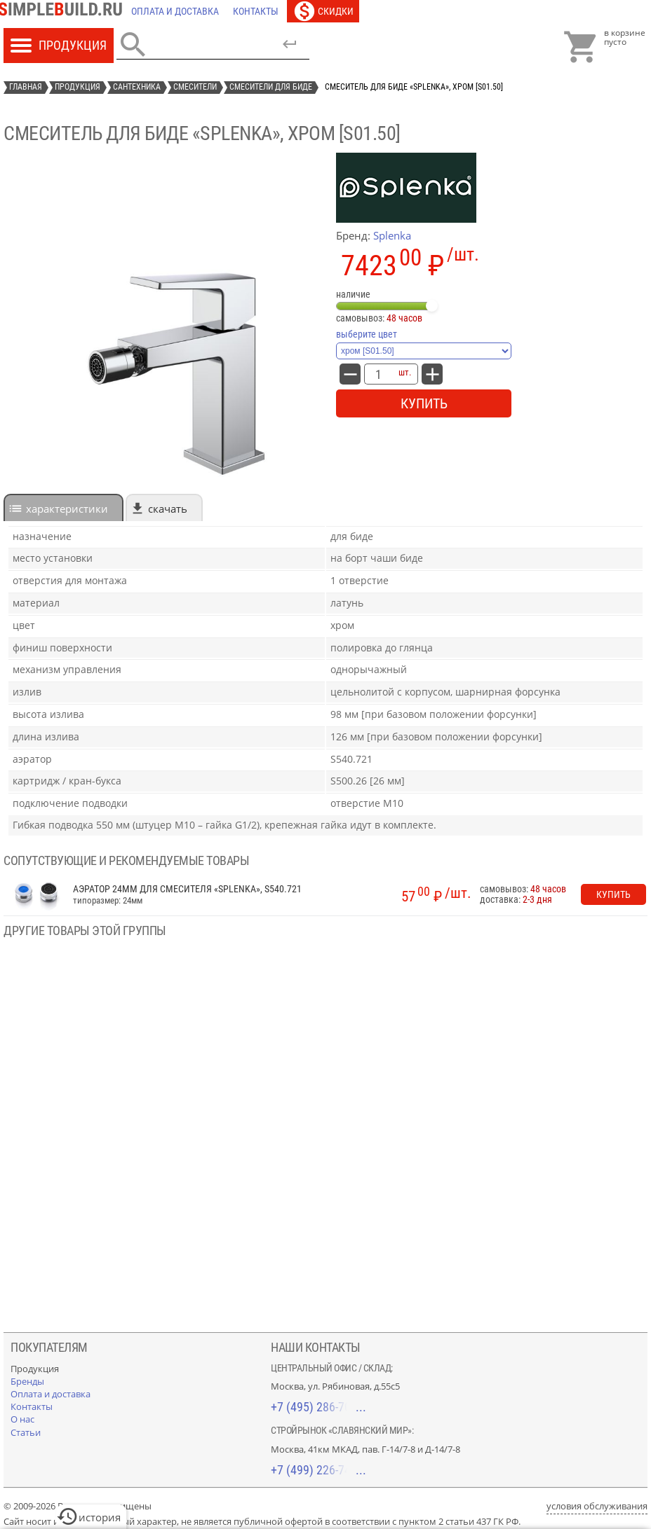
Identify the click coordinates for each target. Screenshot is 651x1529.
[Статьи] (26, 1432)
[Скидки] (323, 11)
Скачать (167, 508)
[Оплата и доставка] (175, 11)
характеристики (67, 508)
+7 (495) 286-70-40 (318, 1406)
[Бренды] (27, 1381)
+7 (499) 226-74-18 (318, 1469)
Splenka (392, 235)
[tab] (63, 507)
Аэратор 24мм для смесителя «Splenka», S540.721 (187, 889)
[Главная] (64, 11)
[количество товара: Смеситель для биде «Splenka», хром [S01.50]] (378, 374)
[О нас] (22, 1419)
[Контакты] (255, 11)
